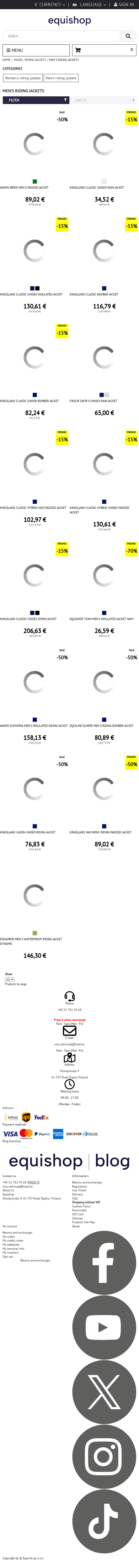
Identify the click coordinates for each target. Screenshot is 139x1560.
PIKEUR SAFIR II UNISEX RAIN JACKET (93, 401)
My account (10, 1226)
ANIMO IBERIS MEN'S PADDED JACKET (24, 187)
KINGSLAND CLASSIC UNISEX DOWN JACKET (28, 619)
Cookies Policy (81, 1206)
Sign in (124, 4)
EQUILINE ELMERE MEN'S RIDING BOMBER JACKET (102, 726)
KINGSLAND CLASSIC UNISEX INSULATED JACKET (31, 294)
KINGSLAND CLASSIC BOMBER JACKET (94, 294)
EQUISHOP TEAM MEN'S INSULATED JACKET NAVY (102, 619)
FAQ (75, 1198)
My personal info (13, 1248)
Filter (38, 100)
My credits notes (13, 1240)
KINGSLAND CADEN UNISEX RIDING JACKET (28, 832)
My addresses (11, 1244)
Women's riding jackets (23, 78)
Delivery (77, 1194)
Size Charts (79, 1190)
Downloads (79, 1210)
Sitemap (77, 1218)
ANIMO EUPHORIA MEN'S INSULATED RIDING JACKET (34, 726)
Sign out (8, 1256)
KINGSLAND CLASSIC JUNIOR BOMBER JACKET (29, 401)
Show (8, 974)
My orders (9, 1237)
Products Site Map (83, 1222)
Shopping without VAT (86, 1202)
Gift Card (77, 1214)
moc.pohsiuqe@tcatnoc (69, 1044)
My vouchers (11, 1252)
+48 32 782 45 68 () (21, 1182)
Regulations (79, 1186)
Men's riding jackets (61, 78)
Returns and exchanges (87, 1182)
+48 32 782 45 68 (69, 1010)
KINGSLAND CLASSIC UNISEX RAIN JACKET (97, 187)
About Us (8, 1190)
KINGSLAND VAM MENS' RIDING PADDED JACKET (101, 832)
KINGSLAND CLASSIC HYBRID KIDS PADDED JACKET (33, 508)
